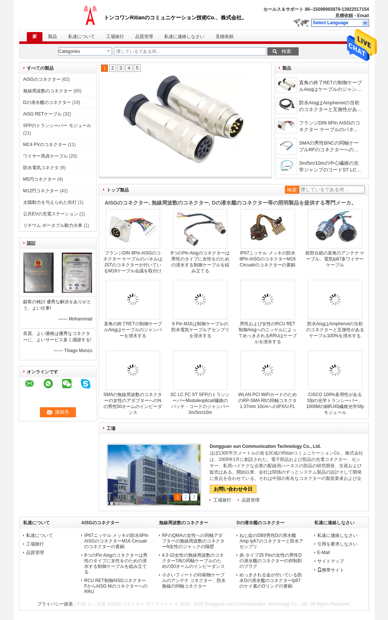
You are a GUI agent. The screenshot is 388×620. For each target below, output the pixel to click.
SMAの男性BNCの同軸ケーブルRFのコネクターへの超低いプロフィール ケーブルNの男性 (330, 147)
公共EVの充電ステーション (50, 213)
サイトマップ (330, 561)
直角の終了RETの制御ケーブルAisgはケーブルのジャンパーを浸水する (330, 87)
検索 (286, 51)
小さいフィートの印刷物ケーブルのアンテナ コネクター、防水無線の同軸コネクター (194, 580)
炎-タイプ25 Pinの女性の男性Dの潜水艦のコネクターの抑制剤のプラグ (270, 561)
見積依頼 (344, 15)
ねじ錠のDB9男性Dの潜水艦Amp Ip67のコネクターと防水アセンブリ (271, 541)
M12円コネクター (40, 190)
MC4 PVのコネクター (45, 144)
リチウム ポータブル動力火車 (52, 225)
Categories (69, 51)
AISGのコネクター (42, 79)
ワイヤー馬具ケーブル (45, 156)
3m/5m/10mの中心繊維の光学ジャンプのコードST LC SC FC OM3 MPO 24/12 (329, 167)
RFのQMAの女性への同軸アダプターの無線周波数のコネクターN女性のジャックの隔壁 (193, 541)
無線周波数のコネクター (47, 91)
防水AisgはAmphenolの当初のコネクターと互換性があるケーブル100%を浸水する (330, 107)
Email (363, 15)
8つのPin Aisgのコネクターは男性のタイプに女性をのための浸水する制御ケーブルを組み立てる (115, 564)
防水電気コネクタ (41, 167)
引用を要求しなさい (337, 544)
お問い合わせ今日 (233, 489)
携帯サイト (330, 570)
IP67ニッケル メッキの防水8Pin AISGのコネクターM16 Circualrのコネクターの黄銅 (267, 259)
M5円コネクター (39, 179)
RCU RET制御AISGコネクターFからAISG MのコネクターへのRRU (115, 586)
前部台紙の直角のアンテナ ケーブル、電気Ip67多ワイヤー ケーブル (335, 259)
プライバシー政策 (55, 604)
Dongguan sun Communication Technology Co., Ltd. (265, 446)
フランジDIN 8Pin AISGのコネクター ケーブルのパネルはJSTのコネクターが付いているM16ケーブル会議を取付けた (330, 127)
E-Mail (323, 552)
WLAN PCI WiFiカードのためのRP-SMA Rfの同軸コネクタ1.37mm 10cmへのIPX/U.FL (267, 400)
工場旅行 (115, 36)
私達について (81, 36)
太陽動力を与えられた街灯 (50, 202)
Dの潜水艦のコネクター (47, 102)
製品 (52, 36)
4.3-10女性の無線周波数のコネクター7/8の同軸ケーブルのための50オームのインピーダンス (193, 561)
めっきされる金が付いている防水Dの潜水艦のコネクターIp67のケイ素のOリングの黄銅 (270, 580)
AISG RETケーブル (42, 114)
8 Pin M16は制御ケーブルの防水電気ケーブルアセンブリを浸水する (200, 329)
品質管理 (144, 36)
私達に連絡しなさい (184, 36)
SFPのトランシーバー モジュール (57, 125)
